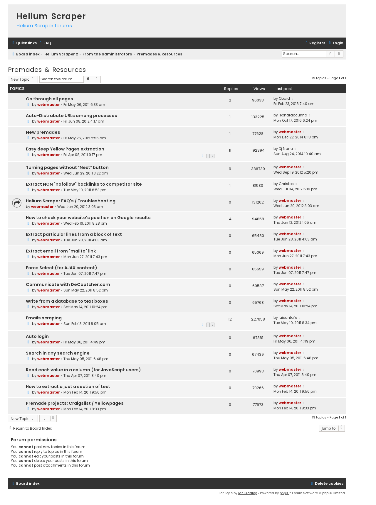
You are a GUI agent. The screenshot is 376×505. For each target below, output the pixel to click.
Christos (286, 183)
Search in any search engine (58, 353)
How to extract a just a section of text (68, 386)
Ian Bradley (247, 493)
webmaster (48, 104)
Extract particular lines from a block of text (74, 234)
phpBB (284, 493)
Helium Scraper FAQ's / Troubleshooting (70, 201)
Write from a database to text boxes (67, 301)
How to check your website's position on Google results (88, 218)
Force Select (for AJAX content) (61, 268)
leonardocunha (293, 115)
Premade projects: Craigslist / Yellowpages (75, 403)
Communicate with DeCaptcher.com (68, 284)
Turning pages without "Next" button (67, 167)
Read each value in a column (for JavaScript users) (83, 370)
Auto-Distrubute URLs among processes (71, 115)
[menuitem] (44, 43)
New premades (43, 132)
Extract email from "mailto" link (61, 251)
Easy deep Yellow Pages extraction (65, 149)
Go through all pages (49, 99)
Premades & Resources (47, 69)
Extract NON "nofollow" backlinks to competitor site (84, 184)
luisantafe (288, 317)
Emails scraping (44, 318)
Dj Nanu (286, 148)
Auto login (37, 336)
